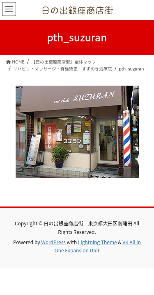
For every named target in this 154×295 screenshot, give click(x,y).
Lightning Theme (97, 241)
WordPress (53, 241)
